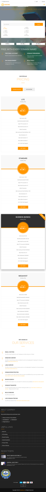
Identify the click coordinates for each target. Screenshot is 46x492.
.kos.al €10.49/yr (4, 35)
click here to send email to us (11, 368)
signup (43, 1)
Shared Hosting (5, 437)
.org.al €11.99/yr (4, 31)
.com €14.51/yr (25, 35)
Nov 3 (14, 465)
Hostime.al (10, 458)
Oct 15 (14, 458)
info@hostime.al (5, 1)
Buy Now (23, 148)
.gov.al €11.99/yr (25, 28)
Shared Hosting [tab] (17, 89)
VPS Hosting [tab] (29, 89)
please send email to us (13, 361)
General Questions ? (12, 462)
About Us (4, 431)
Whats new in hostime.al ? (14, 455)
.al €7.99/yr (4, 28)
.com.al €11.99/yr (25, 31)
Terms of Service (5, 445)
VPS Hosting (4, 434)
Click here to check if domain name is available (15, 375)
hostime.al (22, 490)
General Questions (6, 439)
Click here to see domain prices (22, 400)
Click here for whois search (38, 381)
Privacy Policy (5, 442)
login (36, 1)
